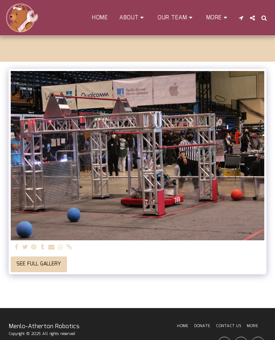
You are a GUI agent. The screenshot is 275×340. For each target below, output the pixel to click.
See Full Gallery (38, 264)
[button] (132, 18)
